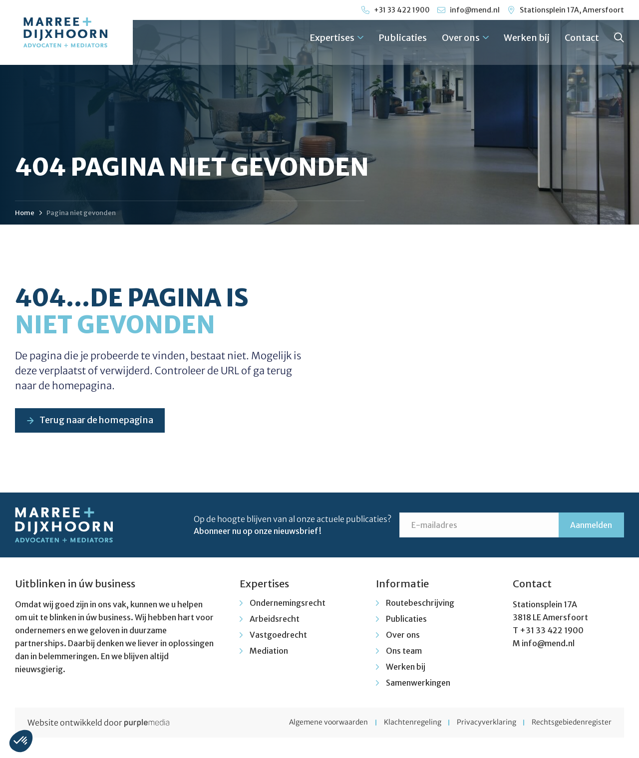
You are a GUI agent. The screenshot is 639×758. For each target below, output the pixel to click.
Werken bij (527, 37)
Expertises (336, 37)
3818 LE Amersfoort (550, 618)
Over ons (465, 37)
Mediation (269, 651)
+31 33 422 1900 (552, 631)
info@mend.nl (548, 644)
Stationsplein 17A (545, 605)
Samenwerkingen (418, 683)
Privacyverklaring (484, 723)
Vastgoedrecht (278, 635)
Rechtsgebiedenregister (571, 723)
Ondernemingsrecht (287, 603)
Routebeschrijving (420, 603)
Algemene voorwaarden (323, 723)
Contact (582, 37)
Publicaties (402, 37)
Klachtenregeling (409, 723)
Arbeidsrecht (275, 619)
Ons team (404, 651)
